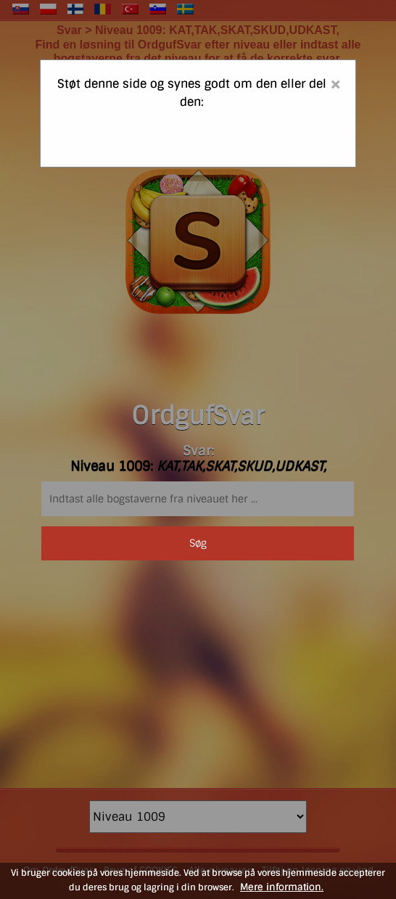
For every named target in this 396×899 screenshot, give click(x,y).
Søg (198, 543)
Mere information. (281, 887)
